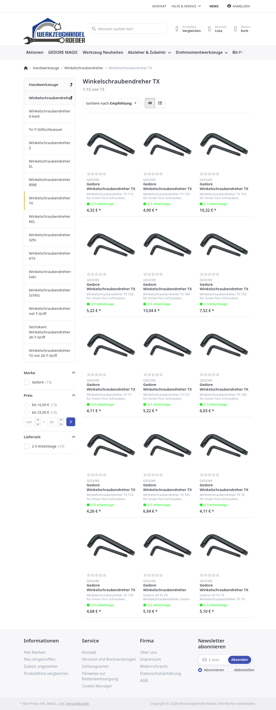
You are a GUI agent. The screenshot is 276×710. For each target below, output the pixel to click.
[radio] (150, 103)
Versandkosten (77, 703)
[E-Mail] (212, 660)
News (213, 6)
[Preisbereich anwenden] (70, 421)
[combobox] (111, 103)
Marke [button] (29, 372)
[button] (38, 424)
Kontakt (159, 6)
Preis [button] (28, 395)
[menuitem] (35, 52)
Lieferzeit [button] (32, 436)
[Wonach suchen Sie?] (128, 29)
